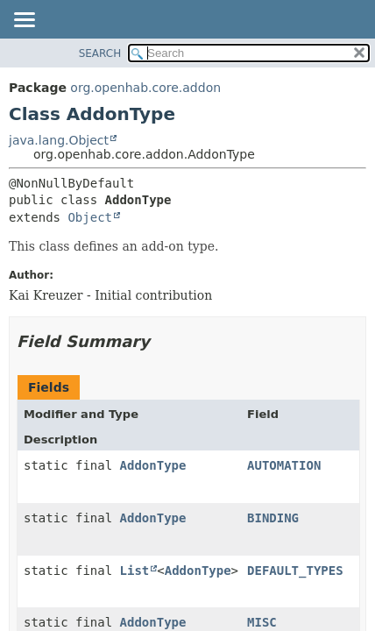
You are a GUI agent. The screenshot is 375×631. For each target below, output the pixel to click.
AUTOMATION (284, 465)
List (135, 571)
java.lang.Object (59, 140)
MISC (262, 622)
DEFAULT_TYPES (295, 571)
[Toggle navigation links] (24, 21)
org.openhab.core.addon (145, 88)
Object (89, 217)
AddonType (153, 465)
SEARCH (100, 53)
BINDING (273, 518)
